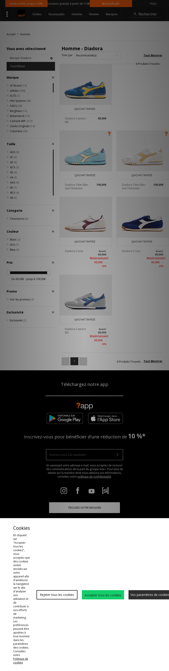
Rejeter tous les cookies (57, 595)
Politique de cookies (20, 660)
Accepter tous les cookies (103, 595)
